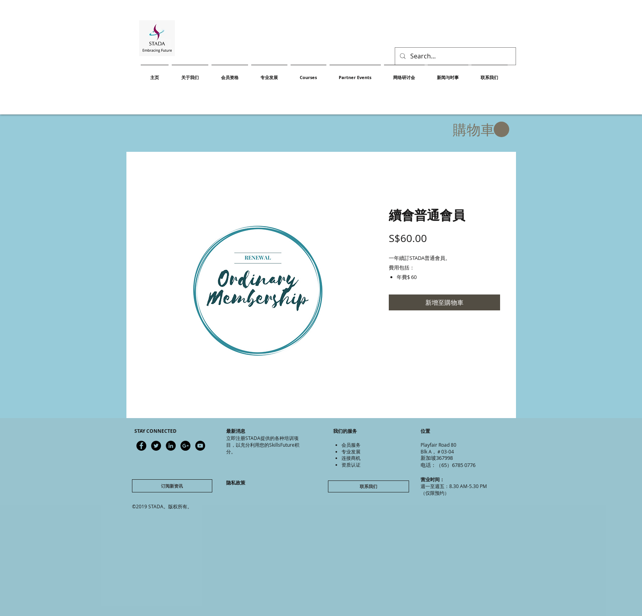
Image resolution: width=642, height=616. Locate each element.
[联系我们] (368, 486)
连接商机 (351, 458)
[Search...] (454, 56)
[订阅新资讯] (172, 485)
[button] (481, 130)
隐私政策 (235, 482)
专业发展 (351, 451)
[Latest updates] (141, 446)
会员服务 (351, 445)
